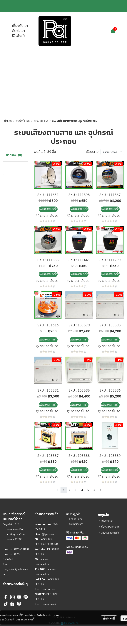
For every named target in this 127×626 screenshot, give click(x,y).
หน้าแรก (7, 121)
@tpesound (48, 534)
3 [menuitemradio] (76, 489)
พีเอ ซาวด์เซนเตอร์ (45, 589)
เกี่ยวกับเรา (107, 521)
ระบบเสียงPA (41, 121)
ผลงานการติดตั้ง (110, 533)
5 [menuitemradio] (88, 489)
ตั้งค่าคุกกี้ (109, 618)
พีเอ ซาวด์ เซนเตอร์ (45, 604)
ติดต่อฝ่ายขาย (76, 519)
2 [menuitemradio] (70, 489)
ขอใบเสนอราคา (76, 524)
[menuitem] (100, 490)
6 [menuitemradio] (94, 489)
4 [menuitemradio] (82, 489)
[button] (92, 31)
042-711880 (21, 549)
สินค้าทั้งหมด (23, 121)
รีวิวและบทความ (110, 527)
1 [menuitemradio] (63, 489)
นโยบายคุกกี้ (27, 619)
